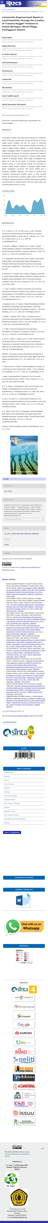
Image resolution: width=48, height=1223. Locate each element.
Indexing (6, 823)
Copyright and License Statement (15, 819)
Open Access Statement (12, 803)
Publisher (7, 788)
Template (7, 792)
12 (17, 711)
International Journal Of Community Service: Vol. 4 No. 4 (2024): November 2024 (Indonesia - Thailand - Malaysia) (25, 705)
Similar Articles (8, 579)
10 (13, 711)
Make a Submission (12, 832)
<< (3, 711)
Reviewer (7, 776)
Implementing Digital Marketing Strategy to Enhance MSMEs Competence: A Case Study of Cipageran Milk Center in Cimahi (25, 642)
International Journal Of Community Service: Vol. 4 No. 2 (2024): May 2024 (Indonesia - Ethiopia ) (24, 609)
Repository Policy (9, 811)
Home (4, 9)
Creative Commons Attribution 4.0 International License (17, 1154)
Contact (6, 780)
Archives (11, 9)
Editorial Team (8, 772)
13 (20, 711)
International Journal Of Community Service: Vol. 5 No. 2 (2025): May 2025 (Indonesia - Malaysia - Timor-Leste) (24, 680)
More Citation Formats (13, 519)
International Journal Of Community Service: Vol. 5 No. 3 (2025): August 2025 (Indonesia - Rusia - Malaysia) (23, 655)
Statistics (7, 807)
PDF (6, 479)
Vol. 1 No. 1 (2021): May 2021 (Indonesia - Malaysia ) (20, 11)
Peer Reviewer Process (11, 815)
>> (23, 711)
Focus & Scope (9, 784)
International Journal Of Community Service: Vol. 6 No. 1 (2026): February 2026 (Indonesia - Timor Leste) (24, 692)
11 (15, 711)
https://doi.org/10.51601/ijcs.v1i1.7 (17, 115)
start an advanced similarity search (22, 716)
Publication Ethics (10, 799)
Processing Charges (10, 796)
